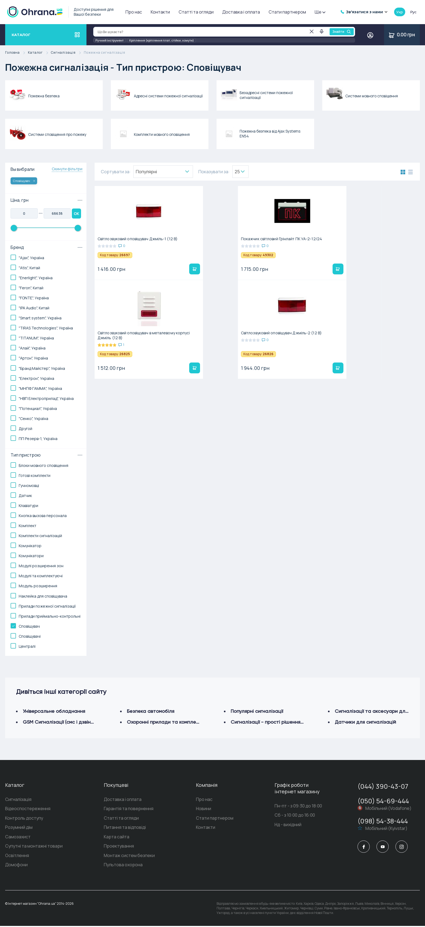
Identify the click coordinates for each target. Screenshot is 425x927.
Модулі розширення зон (41, 565)
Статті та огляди (196, 12)
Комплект (27, 525)
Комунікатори (31, 555)
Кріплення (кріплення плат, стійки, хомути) (161, 40)
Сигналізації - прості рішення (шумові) (275, 722)
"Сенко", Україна (33, 418)
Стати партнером (287, 12)
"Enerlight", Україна (36, 277)
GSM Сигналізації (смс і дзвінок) (60, 722)
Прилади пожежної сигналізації (47, 606)
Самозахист (18, 837)
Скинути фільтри (67, 168)
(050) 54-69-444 (383, 800)
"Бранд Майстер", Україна (42, 368)
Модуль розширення (38, 585)
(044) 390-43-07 (383, 786)
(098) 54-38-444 (383, 820)
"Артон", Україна (33, 358)
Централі (27, 646)
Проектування (119, 847)
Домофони (16, 866)
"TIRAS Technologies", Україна (46, 328)
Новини (203, 809)
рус (413, 12)
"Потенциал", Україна (38, 408)
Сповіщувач (24, 181)
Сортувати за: (116, 171)
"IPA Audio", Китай (34, 307)
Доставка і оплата (241, 12)
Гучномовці (29, 485)
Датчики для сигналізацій (365, 722)
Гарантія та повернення (128, 809)
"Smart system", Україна (40, 317)
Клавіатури (28, 505)
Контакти (160, 12)
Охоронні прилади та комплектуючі (169, 722)
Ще (320, 12)
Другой (25, 428)
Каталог (39, 53)
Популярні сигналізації (257, 711)
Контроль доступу (24, 818)
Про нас (133, 12)
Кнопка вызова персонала (43, 515)
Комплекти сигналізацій (40, 535)
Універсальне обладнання (54, 711)
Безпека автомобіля (150, 711)
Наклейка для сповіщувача (43, 596)
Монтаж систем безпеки (129, 856)
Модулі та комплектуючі (41, 575)
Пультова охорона (123, 866)
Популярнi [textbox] (146, 172)
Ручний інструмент (109, 40)
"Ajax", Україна (31, 257)
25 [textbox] (237, 172)
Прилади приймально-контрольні (50, 616)
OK (76, 213)
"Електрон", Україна (36, 378)
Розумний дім (19, 828)
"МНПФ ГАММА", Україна (40, 388)
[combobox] (163, 172)
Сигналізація (67, 53)
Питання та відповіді (125, 828)
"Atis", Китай (29, 267)
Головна (16, 53)
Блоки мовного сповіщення (43, 465)
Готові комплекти (34, 475)
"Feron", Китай (31, 287)
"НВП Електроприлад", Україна (46, 398)
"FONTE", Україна (34, 297)
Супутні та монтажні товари (34, 847)
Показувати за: (214, 171)
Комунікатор (30, 545)
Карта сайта (116, 837)
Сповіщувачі (30, 636)
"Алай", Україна (32, 348)
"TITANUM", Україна (36, 338)
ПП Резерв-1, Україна (38, 438)
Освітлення (17, 856)
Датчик (25, 495)
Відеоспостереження (27, 809)
